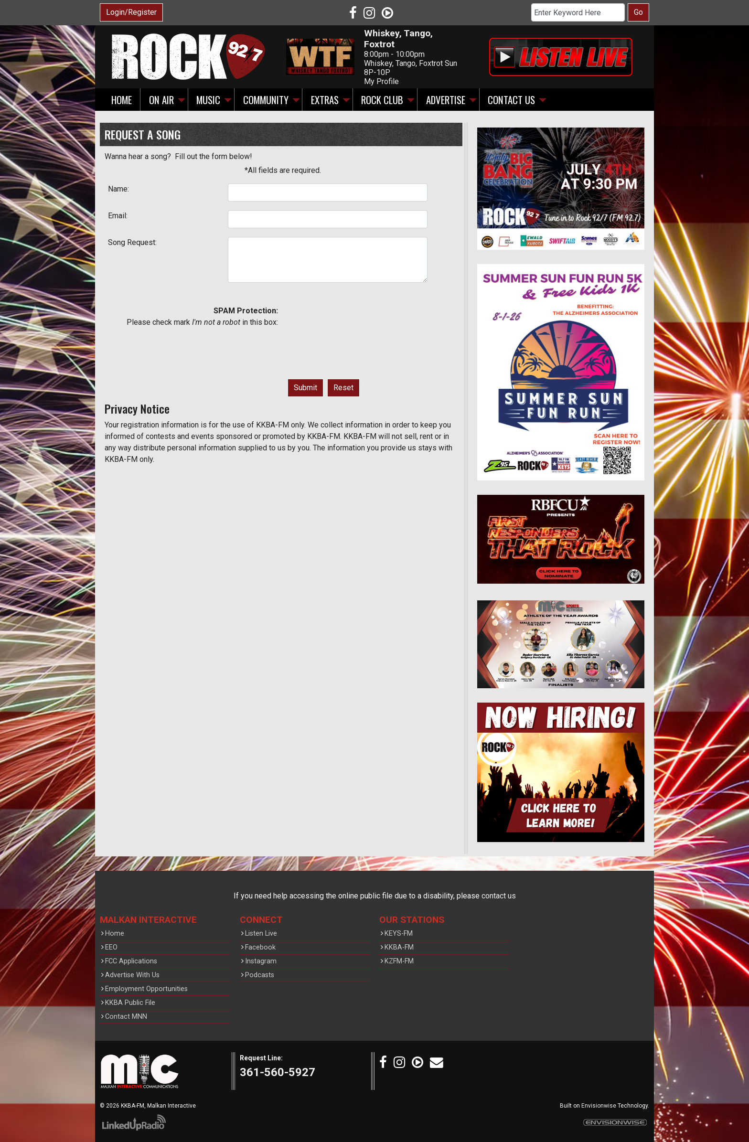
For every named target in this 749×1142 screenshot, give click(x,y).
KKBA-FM (399, 947)
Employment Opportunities (146, 989)
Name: (118, 188)
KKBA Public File (130, 1003)
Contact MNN (126, 1017)
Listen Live (261, 933)
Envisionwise (598, 1105)
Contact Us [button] (511, 99)
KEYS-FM (399, 933)
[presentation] (327, 339)
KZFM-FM (399, 961)
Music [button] (208, 99)
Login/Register (131, 12)
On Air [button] (161, 99)
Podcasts (259, 975)
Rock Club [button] (382, 99)
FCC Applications (131, 961)
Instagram (261, 961)
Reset (343, 387)
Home (121, 99)
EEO (111, 947)
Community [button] (266, 99)
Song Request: (132, 242)
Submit (305, 387)
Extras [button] (325, 99)
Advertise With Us (132, 975)
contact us (499, 895)
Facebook (260, 947)
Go (638, 12)
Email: (118, 215)
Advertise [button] (445, 99)
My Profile (381, 81)
